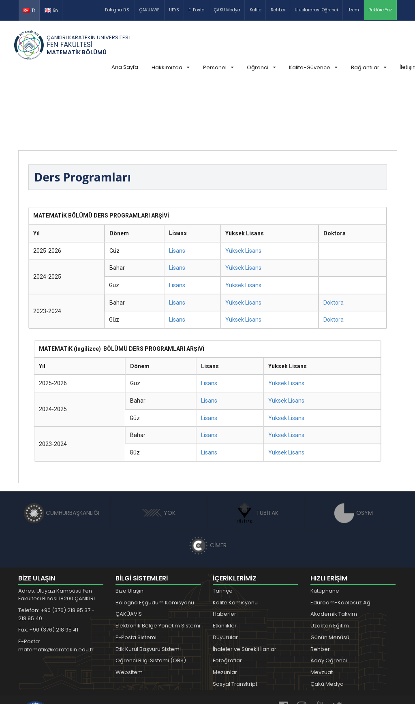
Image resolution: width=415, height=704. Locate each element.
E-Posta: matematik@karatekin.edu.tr (56, 585)
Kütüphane (324, 530)
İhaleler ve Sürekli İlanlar (244, 588)
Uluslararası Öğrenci (316, 10)
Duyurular (225, 576)
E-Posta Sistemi (136, 576)
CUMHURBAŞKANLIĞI (61, 452)
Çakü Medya (327, 623)
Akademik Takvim (333, 553)
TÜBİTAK (256, 452)
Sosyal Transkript (235, 623)
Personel (218, 67)
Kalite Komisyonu (235, 542)
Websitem (129, 611)
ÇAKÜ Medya (227, 10)
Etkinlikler (225, 565)
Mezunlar (225, 611)
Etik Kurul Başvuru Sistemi (148, 588)
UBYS (174, 10)
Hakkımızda (170, 67)
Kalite (255, 10)
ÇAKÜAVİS (149, 10)
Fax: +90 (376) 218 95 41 (48, 569)
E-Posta (196, 10)
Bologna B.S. (117, 10)
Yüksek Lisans (243, 190)
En (51, 10)
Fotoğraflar (227, 600)
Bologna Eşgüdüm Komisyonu (155, 542)
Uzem (353, 10)
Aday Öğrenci (328, 600)
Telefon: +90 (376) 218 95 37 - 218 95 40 (56, 553)
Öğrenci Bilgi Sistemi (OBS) (151, 600)
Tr (29, 10)
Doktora (333, 242)
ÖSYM (353, 452)
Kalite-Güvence (313, 67)
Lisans (177, 190)
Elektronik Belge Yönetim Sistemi (158, 565)
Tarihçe (223, 530)
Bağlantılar (368, 67)
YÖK (158, 452)
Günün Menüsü (329, 576)
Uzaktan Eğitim (329, 565)
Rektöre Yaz (380, 10)
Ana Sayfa (124, 67)
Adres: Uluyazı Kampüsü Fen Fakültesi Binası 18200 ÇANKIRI (56, 534)
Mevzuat (321, 611)
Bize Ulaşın (129, 530)
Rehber (278, 10)
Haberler (224, 553)
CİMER (207, 484)
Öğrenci (261, 67)
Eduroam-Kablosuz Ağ (340, 542)
